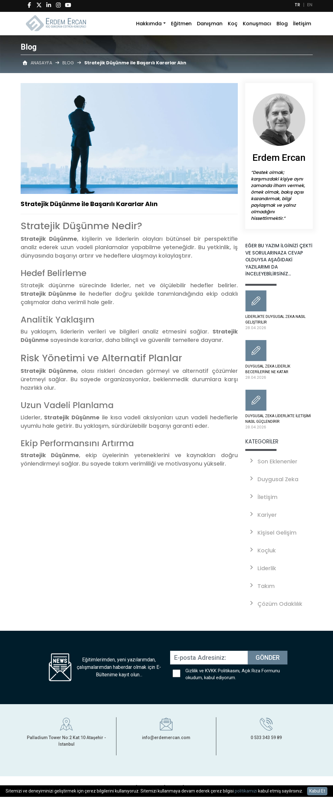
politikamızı (246, 790)
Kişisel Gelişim (272, 532)
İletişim (302, 21)
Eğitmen (181, 21)
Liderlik (262, 568)
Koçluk (262, 550)
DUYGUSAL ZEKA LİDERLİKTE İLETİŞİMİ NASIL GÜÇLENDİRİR (279, 410)
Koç (233, 21)
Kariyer (262, 515)
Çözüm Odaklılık (275, 604)
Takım (261, 586)
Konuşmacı (257, 21)
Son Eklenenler (272, 461)
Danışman (210, 21)
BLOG (68, 63)
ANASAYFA (41, 63)
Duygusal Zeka (273, 479)
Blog (282, 21)
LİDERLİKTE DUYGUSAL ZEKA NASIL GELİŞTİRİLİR (279, 310)
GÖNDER (268, 657)
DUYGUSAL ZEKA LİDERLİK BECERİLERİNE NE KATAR (279, 360)
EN (309, 5)
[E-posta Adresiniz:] (209, 657)
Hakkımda (149, 21)
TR (297, 5)
